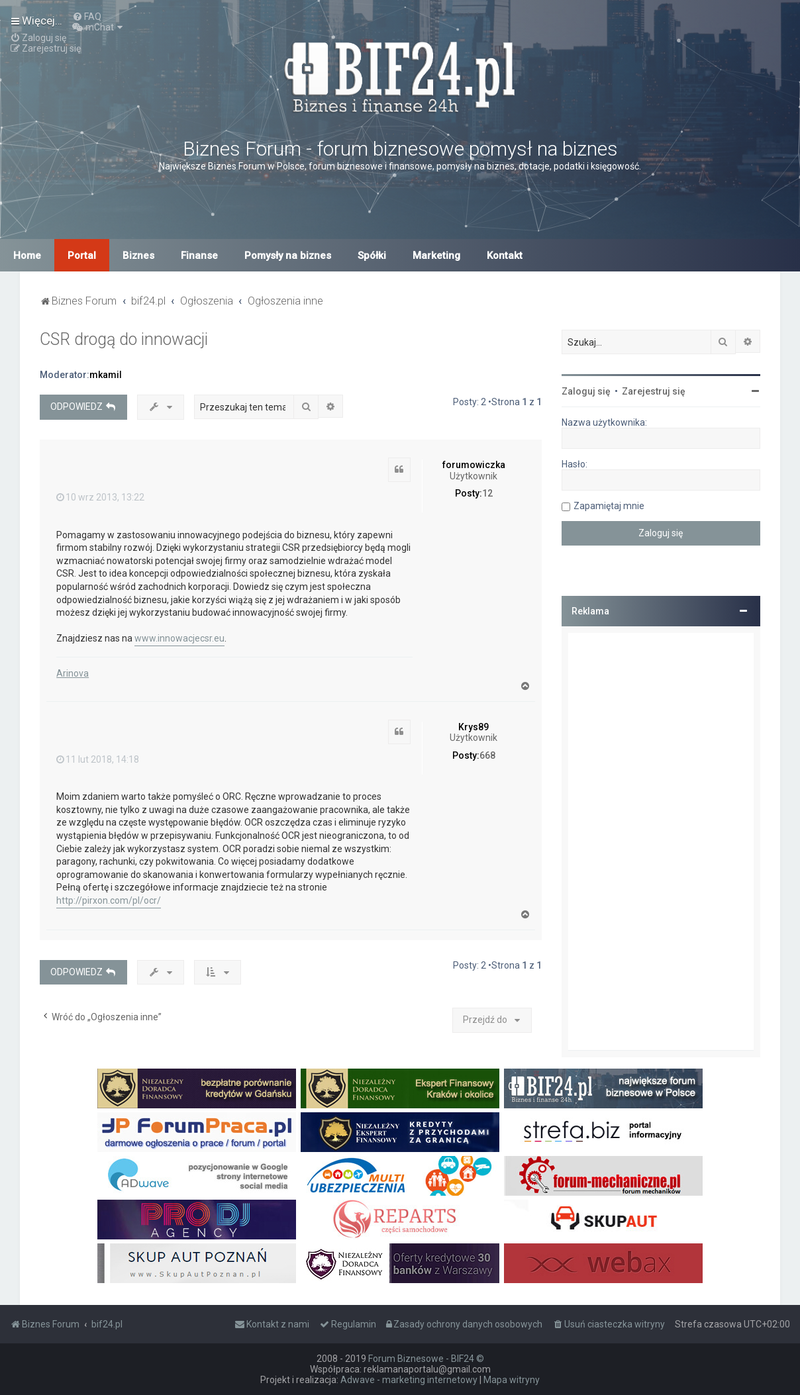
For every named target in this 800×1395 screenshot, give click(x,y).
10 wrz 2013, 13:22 (100, 497)
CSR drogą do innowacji (124, 339)
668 (487, 755)
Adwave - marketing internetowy (408, 1379)
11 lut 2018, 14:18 (97, 759)
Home (27, 256)
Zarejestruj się (653, 391)
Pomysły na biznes (287, 256)
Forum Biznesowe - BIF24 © (426, 1358)
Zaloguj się (586, 391)
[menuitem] (86, 16)
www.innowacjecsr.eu (179, 638)
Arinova (72, 673)
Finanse (199, 256)
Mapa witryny (511, 1379)
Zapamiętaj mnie (609, 506)
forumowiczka (473, 464)
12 (487, 493)
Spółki (372, 256)
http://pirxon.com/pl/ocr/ (108, 900)
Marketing (436, 256)
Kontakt (505, 256)
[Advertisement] (661, 841)
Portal (82, 256)
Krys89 (473, 727)
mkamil (105, 374)
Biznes (138, 256)
